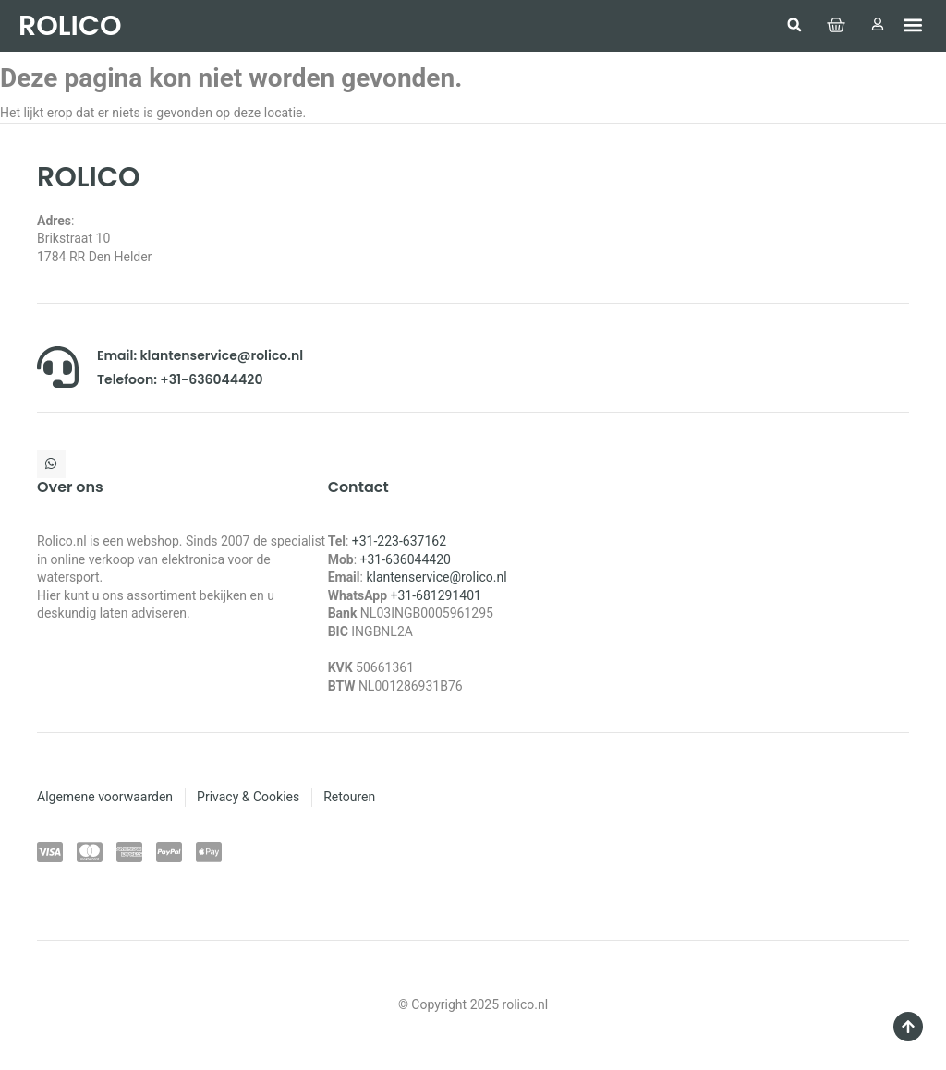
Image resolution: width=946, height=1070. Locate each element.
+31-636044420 (405, 559)
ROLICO (69, 25)
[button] (791, 25)
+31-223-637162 (399, 541)
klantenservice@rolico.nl (436, 577)
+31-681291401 (436, 595)
